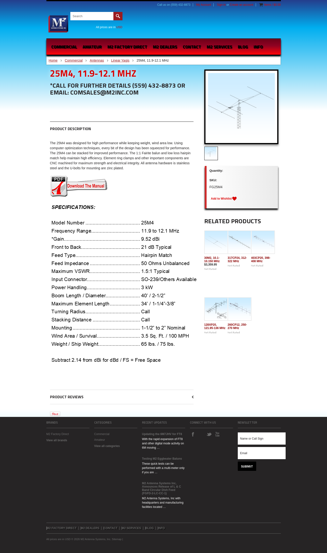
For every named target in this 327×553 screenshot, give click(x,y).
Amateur (92, 46)
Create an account (241, 4)
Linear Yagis (120, 60)
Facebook (193, 434)
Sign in (221, 4)
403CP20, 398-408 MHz (261, 259)
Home (53, 60)
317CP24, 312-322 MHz (237, 259)
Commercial (64, 46)
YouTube (217, 434)
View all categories (107, 446)
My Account (203, 4)
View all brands (56, 440)
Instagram (201, 434)
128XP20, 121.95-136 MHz (215, 326)
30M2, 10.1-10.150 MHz (212, 259)
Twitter (209, 434)
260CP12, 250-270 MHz (237, 326)
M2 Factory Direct (57, 434)
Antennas (97, 60)
